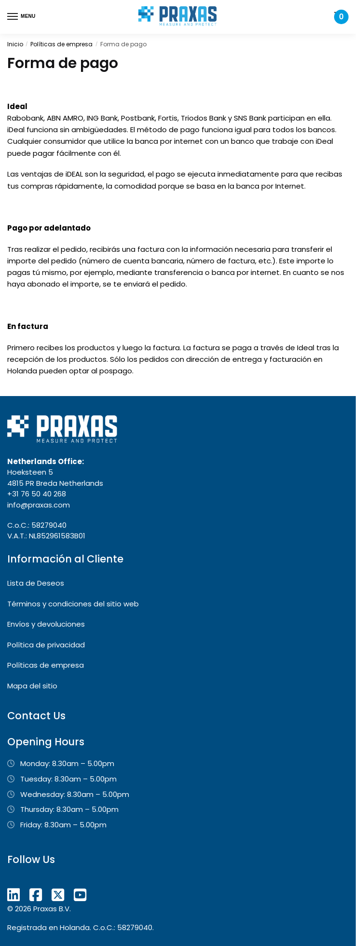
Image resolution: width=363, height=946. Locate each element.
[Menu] (21, 17)
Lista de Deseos (35, 583)
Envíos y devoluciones (46, 624)
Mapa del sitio (32, 686)
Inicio (15, 44)
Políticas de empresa (61, 44)
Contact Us (36, 716)
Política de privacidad (46, 645)
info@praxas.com (38, 505)
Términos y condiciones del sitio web (73, 604)
